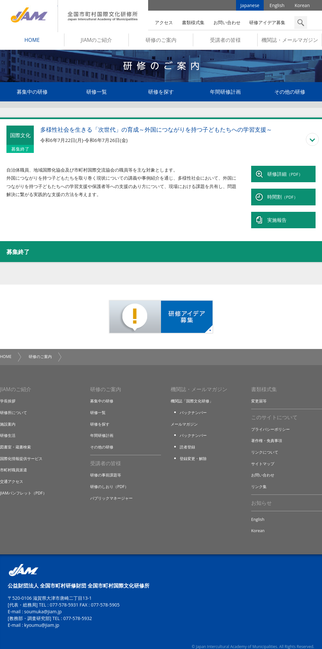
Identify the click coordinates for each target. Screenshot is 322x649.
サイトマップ (263, 455)
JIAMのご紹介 (96, 42)
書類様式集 (193, 22)
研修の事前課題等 (107, 467)
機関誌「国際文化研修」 (194, 393)
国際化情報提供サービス (23, 450)
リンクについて (265, 444)
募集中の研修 (32, 94)
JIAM (29, 16)
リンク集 (259, 478)
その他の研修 (289, 94)
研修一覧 (96, 94)
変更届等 (259, 393)
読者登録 (188, 438)
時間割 (282, 194)
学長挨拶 (8, 393)
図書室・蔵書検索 (16, 438)
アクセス (164, 22)
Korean (302, 6)
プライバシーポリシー (272, 421)
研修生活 (8, 427)
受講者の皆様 (225, 42)
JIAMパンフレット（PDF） (25, 484)
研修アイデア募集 (267, 22)
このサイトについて (274, 409)
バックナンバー (194, 404)
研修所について (14, 404)
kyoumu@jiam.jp (41, 618)
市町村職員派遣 (14, 461)
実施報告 (277, 213)
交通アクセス (12, 473)
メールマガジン (185, 416)
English (277, 6)
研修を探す (161, 94)
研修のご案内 (161, 42)
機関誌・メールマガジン (289, 42)
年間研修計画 (225, 94)
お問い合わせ (227, 22)
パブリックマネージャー (113, 490)
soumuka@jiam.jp (43, 604)
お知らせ (261, 495)
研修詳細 (285, 174)
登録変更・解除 (194, 450)
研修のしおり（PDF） (110, 478)
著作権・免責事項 (268, 433)
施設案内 (8, 416)
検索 (300, 22)
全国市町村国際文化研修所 (103, 16)
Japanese (250, 6)
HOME (32, 42)
